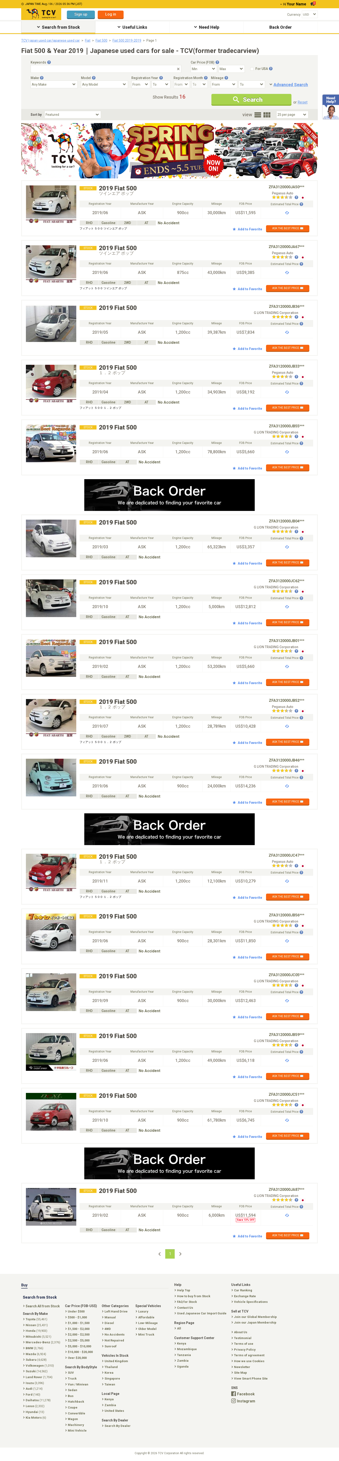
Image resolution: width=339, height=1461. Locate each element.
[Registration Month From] (182, 84)
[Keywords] (106, 69)
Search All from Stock (42, 1306)
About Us (239, 1332)
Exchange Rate (244, 1296)
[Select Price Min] (204, 69)
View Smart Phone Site (250, 1378)
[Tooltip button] (49, 62)
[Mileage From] (224, 84)
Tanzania (183, 1355)
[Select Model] (104, 84)
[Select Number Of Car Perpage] (292, 114)
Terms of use (242, 1343)
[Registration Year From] (140, 84)
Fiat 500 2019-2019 (127, 40)
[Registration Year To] (161, 84)
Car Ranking (242, 1290)
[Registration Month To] (199, 84)
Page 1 (151, 40)
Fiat (87, 40)
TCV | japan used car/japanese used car (50, 40)
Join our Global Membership (254, 1317)
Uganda (182, 1366)
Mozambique (186, 1349)
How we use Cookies (248, 1361)
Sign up (80, 14)
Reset (302, 102)
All (178, 1328)
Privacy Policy (244, 1349)
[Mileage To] (252, 84)
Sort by (36, 114)
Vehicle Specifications (250, 1302)
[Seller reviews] (285, 198)
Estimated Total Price (287, 204)
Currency (294, 14)
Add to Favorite (247, 229)
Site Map (239, 1372)
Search (247, 99)
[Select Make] (54, 84)
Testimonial (241, 1338)
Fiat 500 (101, 40)
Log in (110, 14)
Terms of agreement (248, 1355)
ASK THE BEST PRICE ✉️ (287, 228)
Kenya (180, 1343)
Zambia (182, 1360)
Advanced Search (291, 84)
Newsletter (241, 1367)
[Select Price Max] (231, 69)
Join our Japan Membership (254, 1322)
